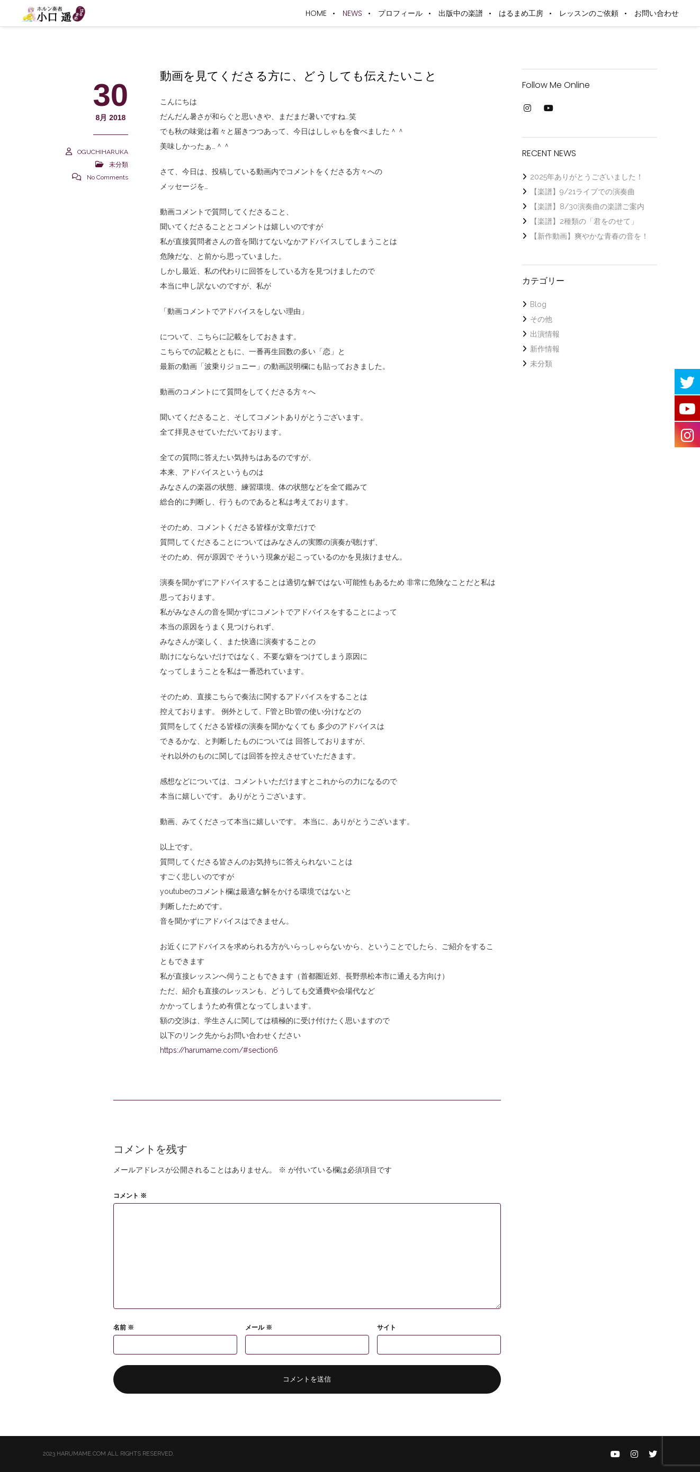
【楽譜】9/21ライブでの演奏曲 (582, 191)
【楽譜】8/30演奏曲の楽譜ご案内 (587, 206)
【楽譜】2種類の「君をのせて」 (584, 221)
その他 (541, 319)
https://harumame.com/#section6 (219, 1050)
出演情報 (545, 334)
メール (258, 1327)
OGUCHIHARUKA (102, 152)
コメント (130, 1195)
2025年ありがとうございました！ (586, 177)
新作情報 (545, 349)
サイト (386, 1327)
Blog (538, 304)
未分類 (118, 164)
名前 (123, 1327)
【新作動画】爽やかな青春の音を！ (589, 236)
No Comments (107, 177)
